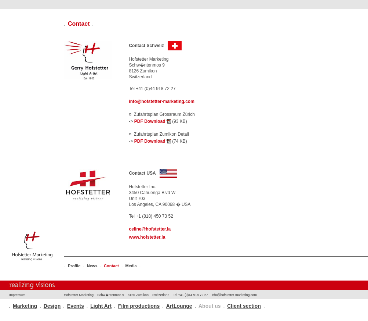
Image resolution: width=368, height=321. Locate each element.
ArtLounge (179, 306)
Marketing (25, 306)
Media (131, 266)
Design (52, 306)
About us (209, 306)
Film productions (139, 306)
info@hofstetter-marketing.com (161, 101)
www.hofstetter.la (147, 237)
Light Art (101, 306)
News (92, 266)
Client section (244, 306)
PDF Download (152, 121)
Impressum (17, 295)
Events (75, 306)
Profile (74, 266)
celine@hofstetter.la (150, 229)
